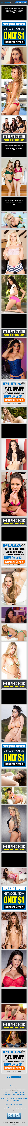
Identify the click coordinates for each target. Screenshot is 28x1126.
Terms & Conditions (16, 1098)
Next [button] (20, 1076)
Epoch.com (11, 1108)
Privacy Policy (5, 1098)
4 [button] (13, 1076)
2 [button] (9, 1076)
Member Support (10, 1104)
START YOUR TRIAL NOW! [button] (21, 2)
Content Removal (16, 1100)
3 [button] (11, 1076)
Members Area (14, 1086)
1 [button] (7, 1076)
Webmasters (19, 1104)
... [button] (17, 1076)
